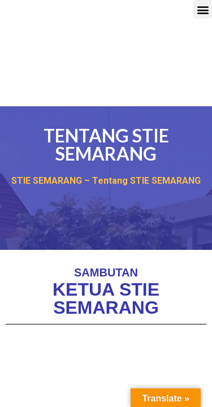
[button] (202, 9)
